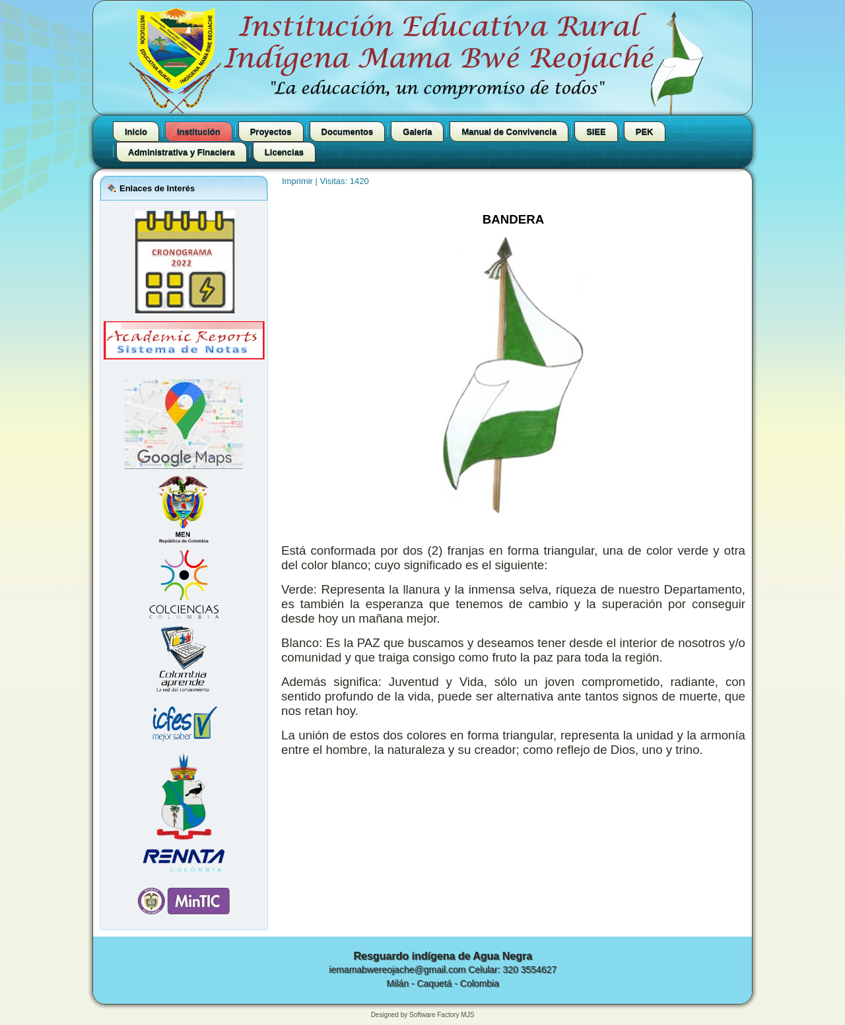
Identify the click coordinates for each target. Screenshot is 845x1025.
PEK (645, 132)
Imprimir (299, 181)
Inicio (136, 132)
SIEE (596, 132)
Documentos (347, 132)
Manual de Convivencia (509, 132)
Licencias (284, 152)
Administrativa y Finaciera (181, 152)
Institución (198, 132)
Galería (417, 132)
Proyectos (271, 132)
